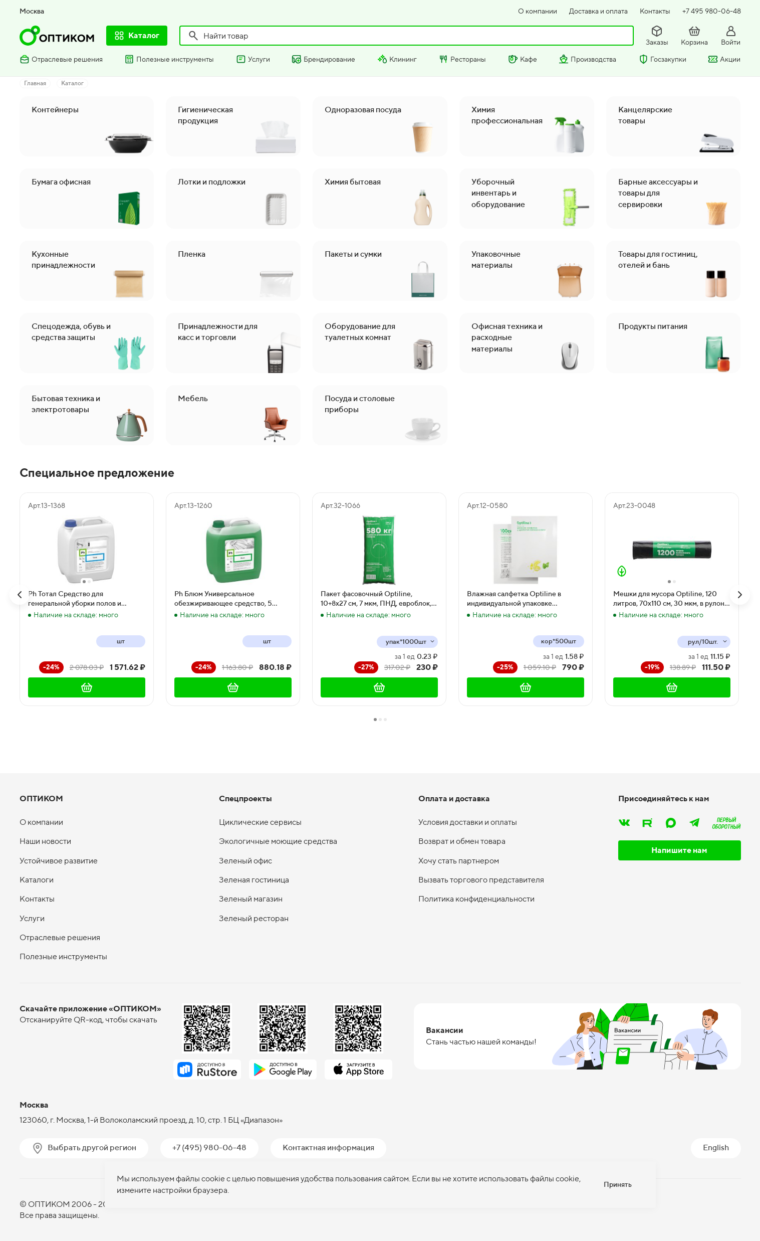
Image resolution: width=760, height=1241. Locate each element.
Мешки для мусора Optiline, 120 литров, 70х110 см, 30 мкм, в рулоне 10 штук (670, 599)
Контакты (655, 11)
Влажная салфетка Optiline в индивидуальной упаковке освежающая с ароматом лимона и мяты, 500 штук (522, 599)
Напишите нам (679, 850)
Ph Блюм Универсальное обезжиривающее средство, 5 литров (223, 599)
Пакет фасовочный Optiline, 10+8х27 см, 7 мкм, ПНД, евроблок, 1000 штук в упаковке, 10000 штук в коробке (378, 599)
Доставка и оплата (598, 11)
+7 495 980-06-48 (711, 11)
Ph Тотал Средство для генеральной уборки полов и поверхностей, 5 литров (74, 599)
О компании (537, 11)
